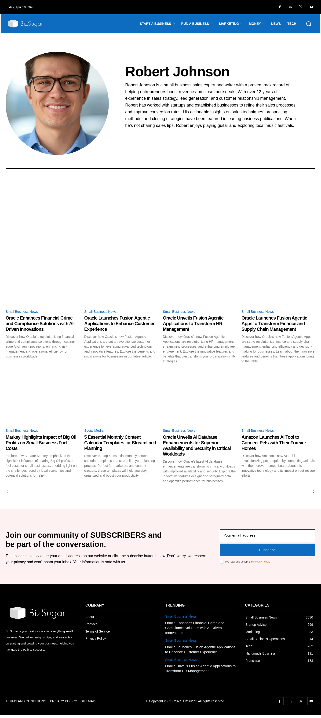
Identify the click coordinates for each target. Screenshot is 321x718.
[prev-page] (9, 493)
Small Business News (24, 312)
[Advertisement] (160, 218)
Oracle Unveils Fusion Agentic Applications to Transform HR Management (193, 324)
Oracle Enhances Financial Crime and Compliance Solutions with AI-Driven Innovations (40, 324)
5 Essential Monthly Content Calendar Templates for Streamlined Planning (120, 444)
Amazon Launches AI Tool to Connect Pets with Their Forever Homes (273, 444)
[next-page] (311, 493)
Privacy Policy (261, 563)
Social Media (95, 431)
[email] (267, 537)
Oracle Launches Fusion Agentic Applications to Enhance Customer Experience (119, 324)
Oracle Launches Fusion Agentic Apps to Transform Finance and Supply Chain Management (274, 324)
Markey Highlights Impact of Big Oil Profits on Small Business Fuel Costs (41, 444)
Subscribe (267, 552)
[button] (308, 23)
